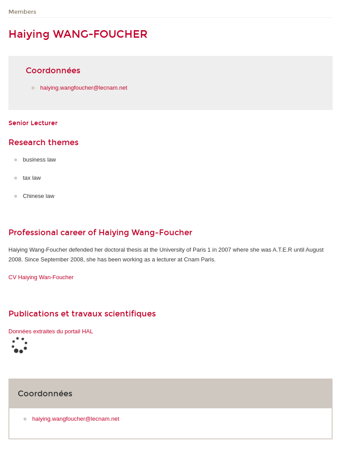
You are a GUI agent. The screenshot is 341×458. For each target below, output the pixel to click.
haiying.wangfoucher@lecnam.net (83, 87)
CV (41, 277)
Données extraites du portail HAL (50, 331)
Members (22, 12)
